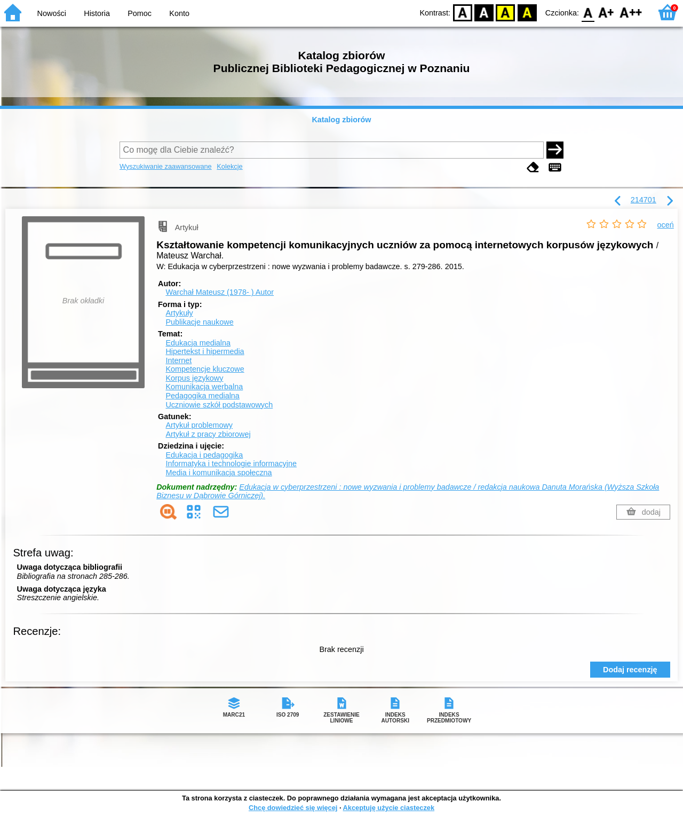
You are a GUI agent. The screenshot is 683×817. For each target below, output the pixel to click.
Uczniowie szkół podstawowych (219, 404)
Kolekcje (229, 166)
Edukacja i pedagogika (204, 455)
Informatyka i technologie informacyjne (231, 463)
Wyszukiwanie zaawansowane (166, 166)
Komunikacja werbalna (204, 386)
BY (527, 12)
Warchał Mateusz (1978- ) (219, 292)
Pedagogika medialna (202, 395)
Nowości (51, 13)
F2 (631, 12)
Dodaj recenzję (630, 669)
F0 (588, 12)
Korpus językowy (194, 378)
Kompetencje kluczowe (204, 369)
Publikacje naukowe (199, 322)
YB (505, 12)
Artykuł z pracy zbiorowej (207, 434)
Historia (97, 13)
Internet (178, 360)
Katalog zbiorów (341, 119)
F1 (606, 12)
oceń (665, 225)
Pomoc (140, 13)
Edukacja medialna (198, 343)
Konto (179, 13)
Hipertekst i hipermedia (204, 351)
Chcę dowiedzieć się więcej (293, 808)
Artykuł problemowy (199, 425)
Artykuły (179, 313)
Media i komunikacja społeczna (218, 472)
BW (484, 12)
